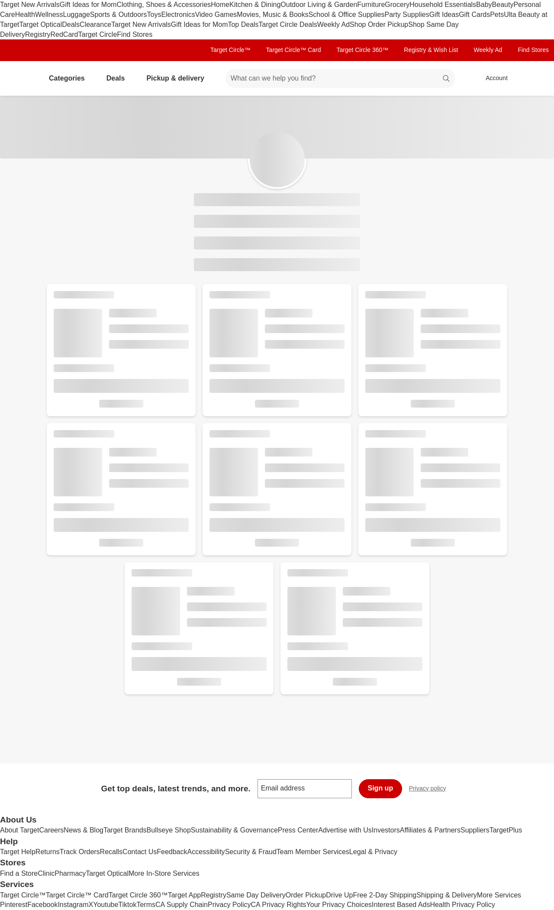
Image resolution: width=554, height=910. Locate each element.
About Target (19, 830)
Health (25, 14)
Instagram (73, 904)
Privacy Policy (229, 904)
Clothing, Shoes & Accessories (163, 4)
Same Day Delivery (256, 895)
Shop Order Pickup (379, 24)
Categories (70, 78)
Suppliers (475, 830)
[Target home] (19, 78)
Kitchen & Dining (254, 4)
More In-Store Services (164, 873)
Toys (154, 14)
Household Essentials (442, 4)
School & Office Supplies (347, 14)
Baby (484, 4)
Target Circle (97, 34)
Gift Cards (474, 14)
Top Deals (243, 24)
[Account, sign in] (492, 78)
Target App (184, 895)
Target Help (17, 851)
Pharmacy (70, 873)
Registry (38, 34)
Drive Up (339, 895)
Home (220, 4)
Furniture (371, 4)
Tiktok (127, 904)
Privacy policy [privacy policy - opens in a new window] (431, 789)
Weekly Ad (333, 24)
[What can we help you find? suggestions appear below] (340, 78)
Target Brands (125, 830)
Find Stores (134, 34)
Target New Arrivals (30, 4)
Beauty (503, 4)
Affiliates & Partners (430, 830)
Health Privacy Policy (462, 904)
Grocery (397, 4)
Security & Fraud (251, 851)
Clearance (95, 24)
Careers (51, 830)
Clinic (46, 873)
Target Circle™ (230, 49)
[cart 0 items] (535, 78)
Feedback (172, 851)
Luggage (76, 14)
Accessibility (206, 851)
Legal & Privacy (373, 851)
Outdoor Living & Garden (318, 4)
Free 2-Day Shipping (384, 895)
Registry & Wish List (431, 49)
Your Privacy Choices (339, 904)
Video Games (216, 14)
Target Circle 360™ (362, 49)
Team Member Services (313, 851)
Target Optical (40, 24)
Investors (386, 830)
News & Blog (83, 830)
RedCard (64, 34)
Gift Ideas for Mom (88, 4)
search (446, 79)
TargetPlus (506, 830)
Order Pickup (306, 895)
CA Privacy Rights (278, 904)
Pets (497, 14)
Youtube (105, 904)
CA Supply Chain (181, 904)
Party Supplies (407, 14)
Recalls (111, 851)
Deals (71, 24)
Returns (47, 851)
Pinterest (13, 904)
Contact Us (139, 851)
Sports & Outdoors (118, 14)
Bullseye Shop (169, 830)
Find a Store (19, 873)
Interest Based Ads (401, 904)
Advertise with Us (345, 830)
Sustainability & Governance (234, 830)
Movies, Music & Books (272, 14)
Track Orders (80, 851)
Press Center (298, 830)
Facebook (42, 904)
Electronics (178, 14)
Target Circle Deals (288, 24)
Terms (145, 904)
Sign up (380, 788)
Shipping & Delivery (446, 895)
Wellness (49, 14)
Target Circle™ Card (293, 49)
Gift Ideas (444, 14)
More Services (499, 895)
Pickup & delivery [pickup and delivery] (178, 78)
